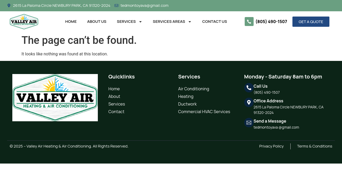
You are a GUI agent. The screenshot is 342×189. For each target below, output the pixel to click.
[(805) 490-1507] (249, 21)
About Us (96, 21)
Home (71, 21)
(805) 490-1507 (271, 21)
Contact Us (214, 21)
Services (129, 21)
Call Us (261, 86)
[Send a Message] (249, 122)
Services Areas (172, 21)
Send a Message (270, 121)
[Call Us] (249, 87)
